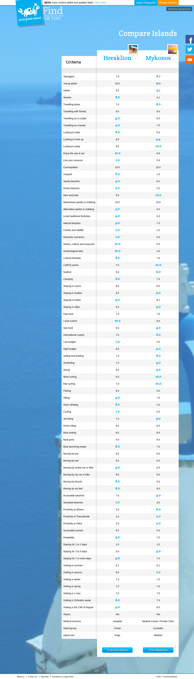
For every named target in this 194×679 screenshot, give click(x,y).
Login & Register (146, 2)
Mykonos (158, 58)
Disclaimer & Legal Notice (63, 677)
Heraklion (117, 58)
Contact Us (33, 677)
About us (21, 677)
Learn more (100, 2)
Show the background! (179, 9)
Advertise (45, 677)
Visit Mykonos (158, 650)
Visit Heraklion (117, 650)
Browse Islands (168, 2)
